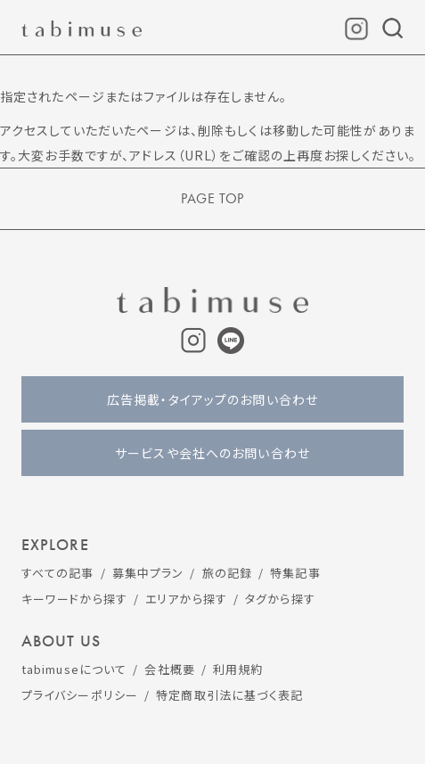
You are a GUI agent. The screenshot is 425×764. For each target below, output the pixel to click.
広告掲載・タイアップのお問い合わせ (212, 399)
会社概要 (169, 669)
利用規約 (238, 669)
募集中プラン (148, 572)
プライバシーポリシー (79, 694)
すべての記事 (57, 572)
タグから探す (280, 598)
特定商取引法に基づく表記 (229, 694)
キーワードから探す (74, 598)
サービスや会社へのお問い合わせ (212, 453)
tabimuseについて (74, 669)
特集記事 (295, 572)
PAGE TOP (212, 198)
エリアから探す (186, 598)
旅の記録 (227, 572)
